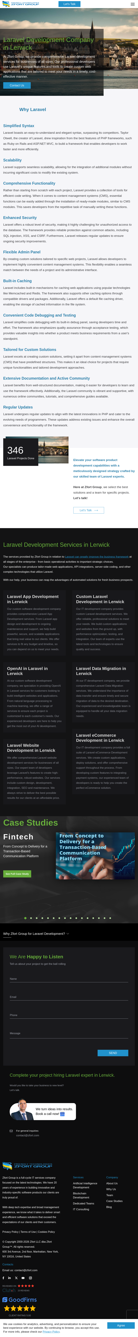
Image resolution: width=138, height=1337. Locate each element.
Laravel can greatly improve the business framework (97, 556)
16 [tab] (110, 918)
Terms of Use (28, 1232)
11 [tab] (82, 918)
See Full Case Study (17, 873)
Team (109, 1195)
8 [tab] (65, 918)
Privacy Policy (51, 1331)
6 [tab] (53, 918)
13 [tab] (93, 918)
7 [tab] (59, 918)
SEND (113, 1053)
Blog (109, 1207)
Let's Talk (69, 4)
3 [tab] (36, 918)
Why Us (111, 1189)
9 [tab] (70, 918)
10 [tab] (76, 918)
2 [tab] (31, 918)
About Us (112, 1183)
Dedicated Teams (83, 1203)
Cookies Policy (46, 1232)
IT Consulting (81, 1209)
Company (112, 1177)
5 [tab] (48, 918)
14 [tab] (99, 918)
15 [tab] (104, 918)
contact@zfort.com (27, 1135)
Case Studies (114, 1201)
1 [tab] (25, 918)
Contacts (7, 1264)
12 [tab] (87, 918)
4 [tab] (42, 918)
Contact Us (17, 85)
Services (78, 1177)
